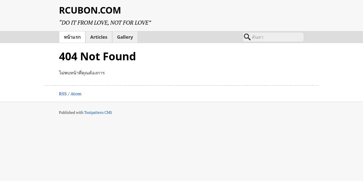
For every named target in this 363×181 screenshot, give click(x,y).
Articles (98, 37)
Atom (75, 93)
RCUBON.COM (90, 10)
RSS (63, 93)
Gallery (125, 37)
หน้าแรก (72, 37)
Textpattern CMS (98, 112)
